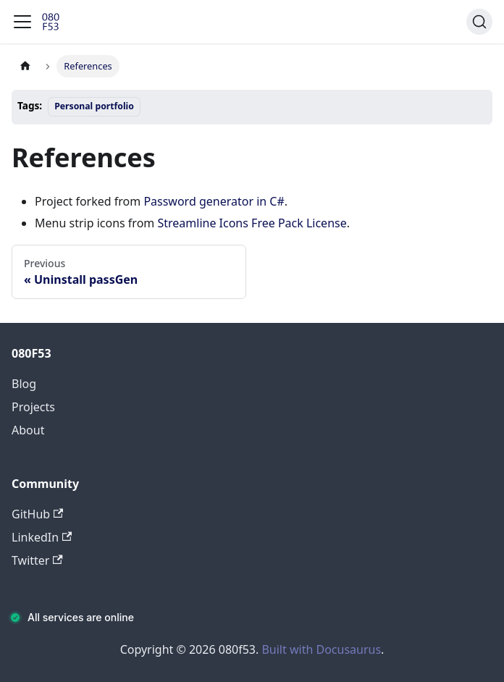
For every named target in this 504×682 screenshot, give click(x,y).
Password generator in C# (213, 201)
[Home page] (25, 66)
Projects (33, 407)
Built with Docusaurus (321, 649)
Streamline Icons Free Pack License (251, 223)
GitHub (37, 514)
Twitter (37, 560)
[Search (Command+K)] (479, 22)
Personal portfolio (94, 106)
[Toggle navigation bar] (22, 22)
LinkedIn (42, 537)
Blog (24, 384)
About (28, 430)
